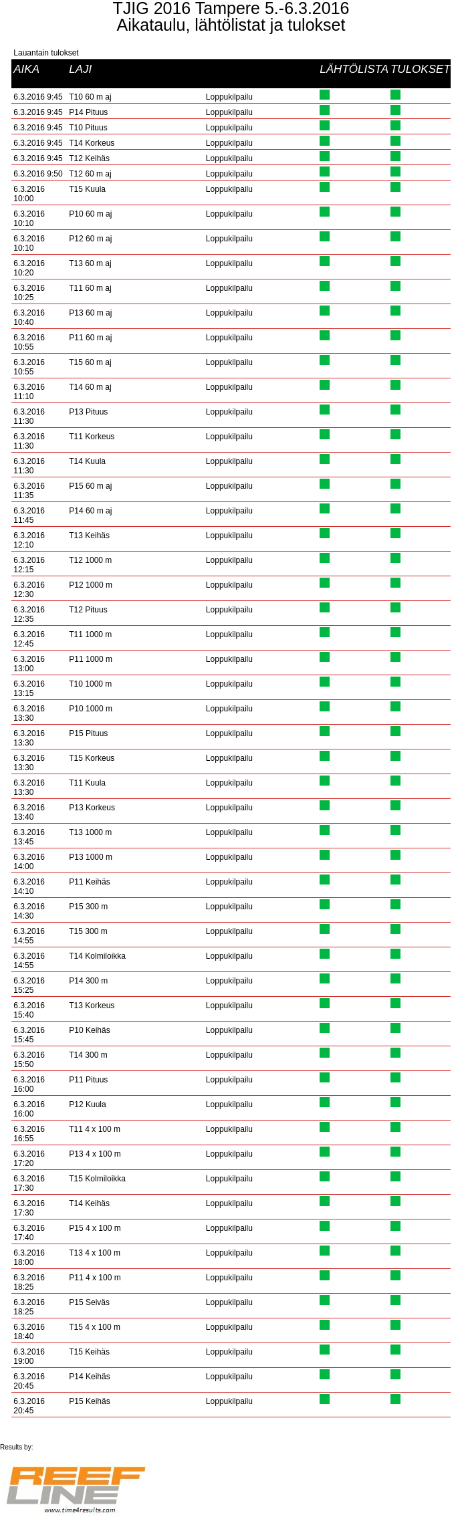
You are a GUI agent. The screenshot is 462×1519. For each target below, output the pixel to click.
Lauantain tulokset (45, 52)
